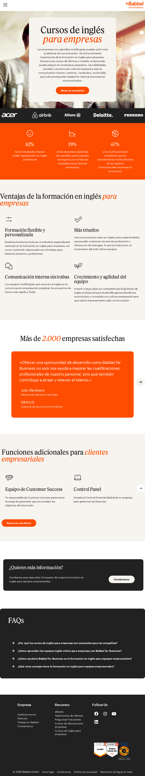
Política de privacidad (85, 771)
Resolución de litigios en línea (116, 771)
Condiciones (64, 771)
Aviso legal (48, 771)
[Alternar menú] (5, 5)
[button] (140, 382)
